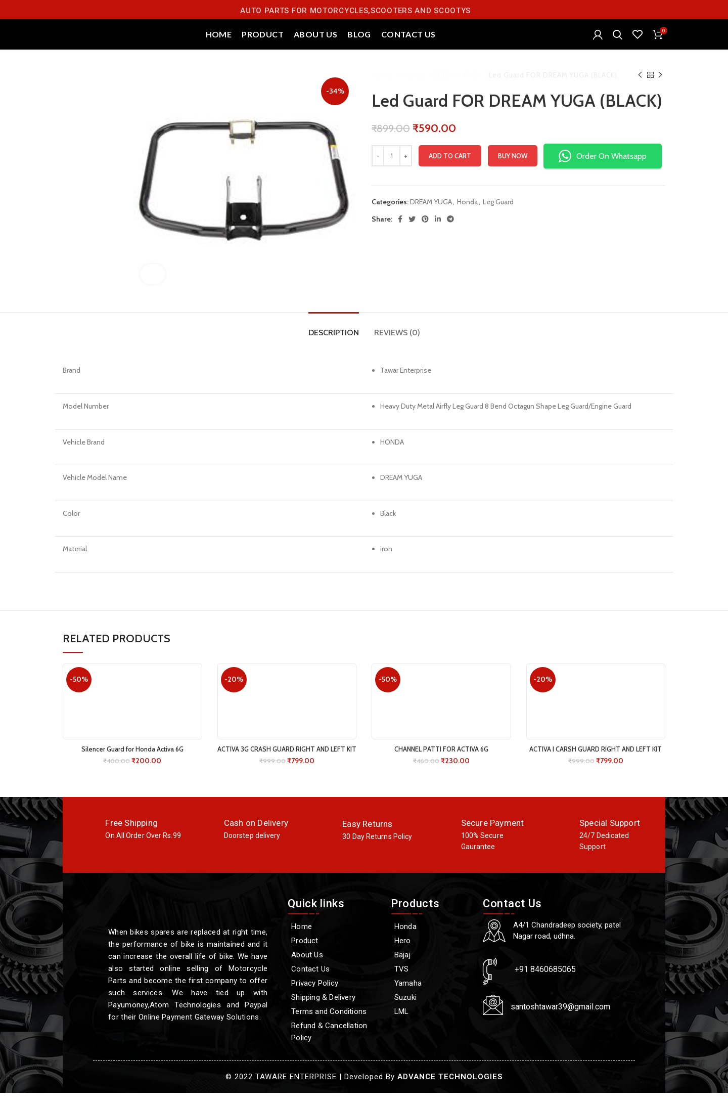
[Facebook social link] (400, 230)
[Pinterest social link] (425, 230)
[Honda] (432, 938)
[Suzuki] (432, 1008)
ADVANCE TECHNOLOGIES (450, 1087)
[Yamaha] (432, 994)
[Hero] (432, 952)
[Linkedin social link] (438, 230)
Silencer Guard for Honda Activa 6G (132, 760)
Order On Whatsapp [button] (603, 167)
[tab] (333, 338)
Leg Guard (498, 212)
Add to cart (450, 167)
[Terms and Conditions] (334, 1022)
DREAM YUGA (459, 86)
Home (383, 86)
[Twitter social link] (412, 230)
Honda (414, 86)
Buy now (512, 167)
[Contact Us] (334, 980)
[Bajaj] (432, 966)
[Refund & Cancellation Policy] (334, 1043)
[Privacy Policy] (334, 994)
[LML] (432, 1022)
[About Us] (334, 966)
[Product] (334, 952)
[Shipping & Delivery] (334, 1008)
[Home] (334, 938)
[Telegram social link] (450, 230)
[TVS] (432, 980)
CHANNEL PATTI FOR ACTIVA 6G (441, 760)
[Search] (617, 40)
